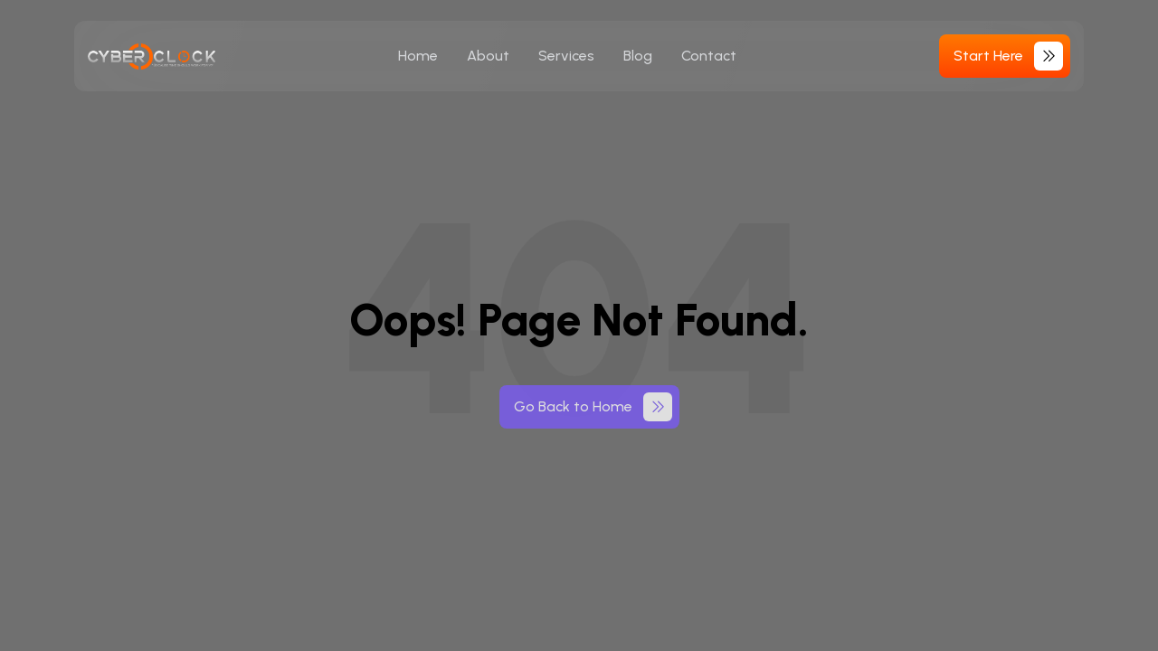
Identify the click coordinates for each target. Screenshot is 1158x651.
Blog (637, 55)
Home (418, 55)
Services (566, 55)
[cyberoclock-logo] (152, 56)
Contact (708, 55)
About (488, 55)
